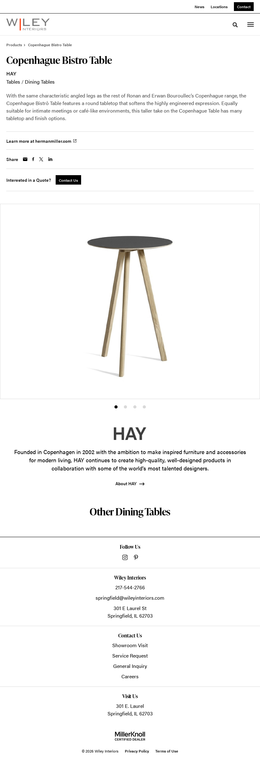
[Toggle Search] (235, 24)
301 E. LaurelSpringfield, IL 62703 (130, 709)
